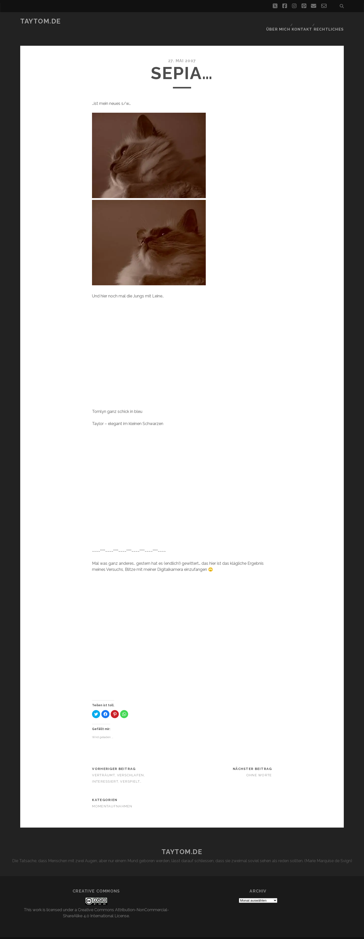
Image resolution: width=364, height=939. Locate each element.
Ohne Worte (259, 766)
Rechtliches (330, 21)
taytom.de (40, 21)
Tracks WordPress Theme (160, 933)
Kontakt (303, 21)
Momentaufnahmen (112, 797)
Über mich (278, 21)
